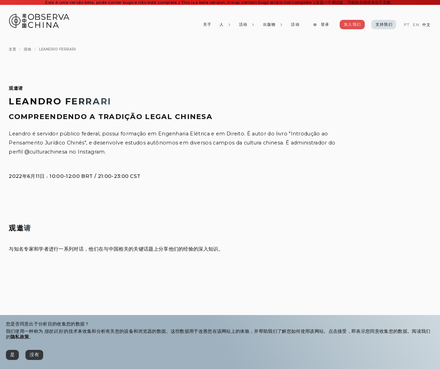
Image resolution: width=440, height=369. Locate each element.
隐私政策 (19, 336)
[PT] (406, 25)
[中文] (426, 25)
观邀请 (16, 88)
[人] (225, 25)
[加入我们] (352, 25)
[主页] (12, 49)
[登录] (321, 25)
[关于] (207, 25)
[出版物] (273, 25)
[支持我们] (383, 25)
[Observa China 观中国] (39, 26)
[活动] (295, 25)
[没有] (34, 355)
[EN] (416, 25)
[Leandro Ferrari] (57, 49)
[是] (12, 355)
